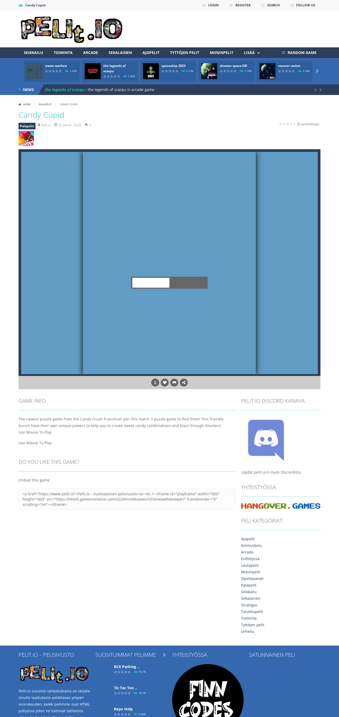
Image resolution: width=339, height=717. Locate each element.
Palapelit (45, 104)
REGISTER (243, 5)
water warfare (56, 65)
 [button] (174, 383)
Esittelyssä (250, 558)
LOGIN (213, 5)
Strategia (249, 604)
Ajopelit (150, 52)
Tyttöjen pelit (184, 52)
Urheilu (247, 631)
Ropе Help (123, 708)
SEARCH (273, 5)
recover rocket (289, 65)
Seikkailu (33, 52)
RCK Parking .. (126, 666)
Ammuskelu (251, 545)
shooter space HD (233, 65)
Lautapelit (250, 565)
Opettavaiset (252, 578)
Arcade (90, 52)
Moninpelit (221, 52)
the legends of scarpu (64, 89)
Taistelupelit (252, 611)
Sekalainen (120, 52)
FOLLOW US (305, 5)
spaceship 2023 (174, 65)
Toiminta (63, 52)
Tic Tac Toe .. (125, 687)
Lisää (249, 52)
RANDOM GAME (301, 52)
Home (27, 104)
